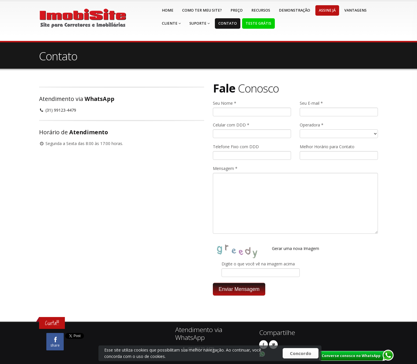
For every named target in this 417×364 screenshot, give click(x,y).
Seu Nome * (224, 103)
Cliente (171, 23)
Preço (237, 10)
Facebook (263, 344)
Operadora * (311, 125)
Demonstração (294, 10)
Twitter (273, 344)
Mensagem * (225, 168)
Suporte (199, 23)
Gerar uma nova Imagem (295, 248)
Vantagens (355, 10)
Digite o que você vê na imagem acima (258, 264)
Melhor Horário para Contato (327, 146)
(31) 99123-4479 (57, 110)
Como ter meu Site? (202, 10)
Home (167, 10)
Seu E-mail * (311, 103)
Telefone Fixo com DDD (236, 146)
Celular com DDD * (231, 125)
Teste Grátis (258, 23)
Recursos (260, 10)
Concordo (300, 353)
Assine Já (327, 10)
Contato (227, 23)
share (55, 342)
